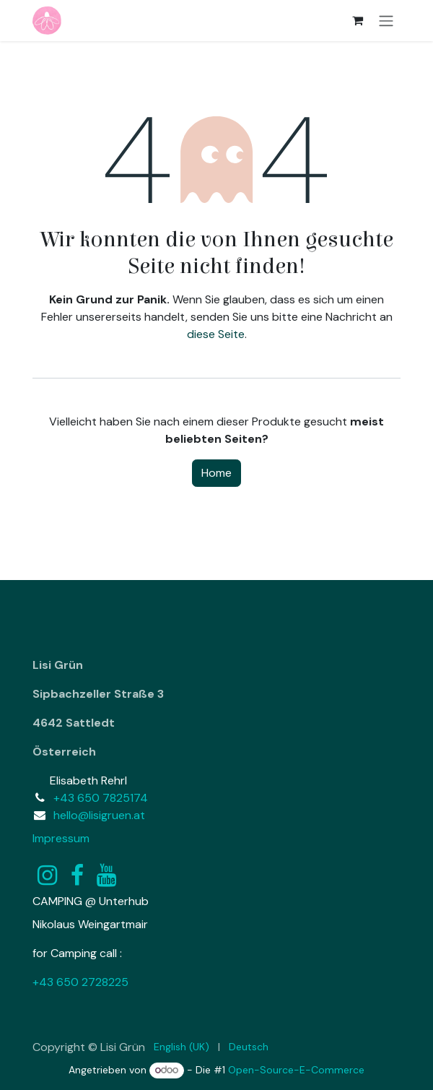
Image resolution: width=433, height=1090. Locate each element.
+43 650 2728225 (80, 982)
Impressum (60, 838)
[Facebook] (77, 875)
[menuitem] (181, 1047)
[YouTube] (106, 875)
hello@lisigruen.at (99, 815)
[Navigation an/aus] (386, 20)
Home (216, 472)
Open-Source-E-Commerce (296, 1069)
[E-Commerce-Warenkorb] (357, 20)
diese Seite (216, 334)
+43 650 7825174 (100, 797)
